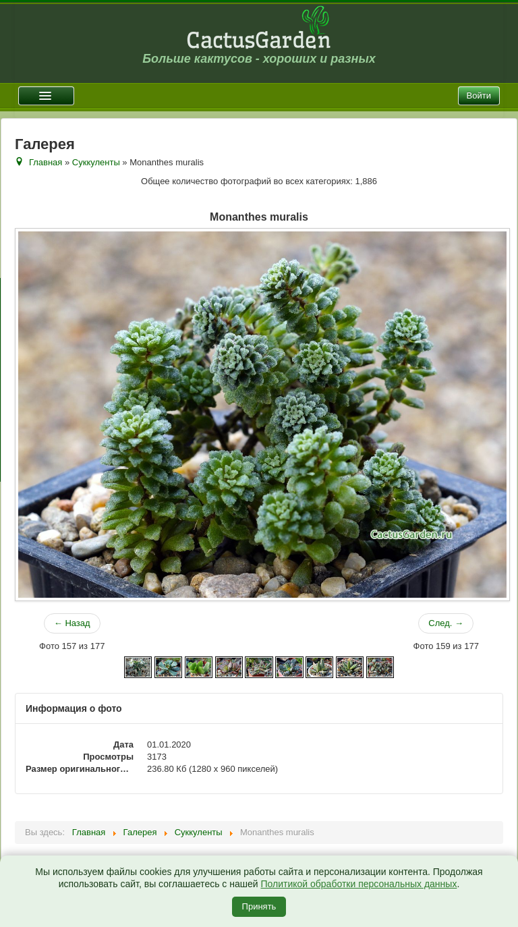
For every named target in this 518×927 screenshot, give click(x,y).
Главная (45, 162)
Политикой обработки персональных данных (358, 883)
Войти (479, 95)
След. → (445, 623)
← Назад (72, 623)
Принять (259, 906)
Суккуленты (96, 162)
